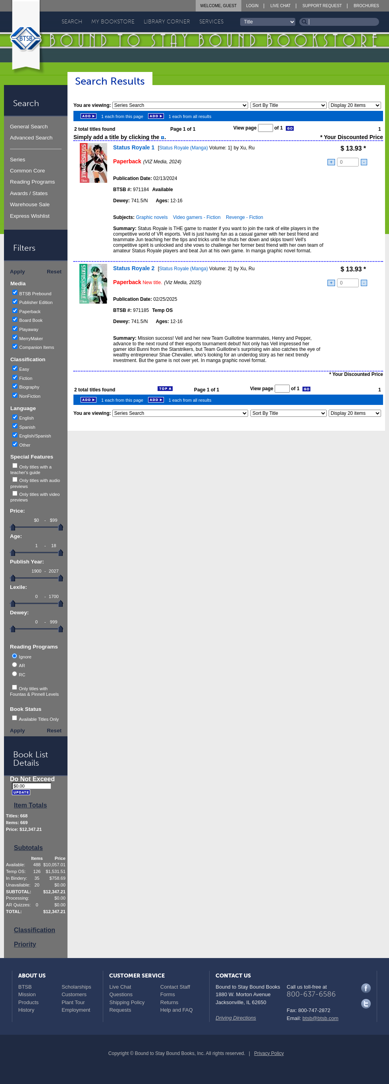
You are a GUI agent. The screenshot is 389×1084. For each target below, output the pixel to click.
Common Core (27, 171)
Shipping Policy (126, 1002)
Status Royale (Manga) (183, 148)
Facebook (366, 988)
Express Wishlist (30, 216)
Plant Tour (73, 1002)
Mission (27, 994)
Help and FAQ (176, 1010)
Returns (169, 1002)
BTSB (25, 987)
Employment (76, 1010)
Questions (121, 994)
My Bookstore (113, 21)
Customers (74, 994)
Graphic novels (152, 217)
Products (28, 1002)
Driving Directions (236, 1018)
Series (17, 160)
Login (252, 6)
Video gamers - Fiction (197, 217)
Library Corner (167, 21)
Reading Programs (32, 182)
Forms (167, 994)
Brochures (366, 6)
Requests (120, 1010)
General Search (29, 127)
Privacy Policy (269, 1053)
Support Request (322, 6)
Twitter (366, 1004)
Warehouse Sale (30, 204)
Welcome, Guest (218, 6)
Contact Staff (175, 987)
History (26, 1010)
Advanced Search (31, 138)
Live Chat (280, 6)
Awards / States (29, 193)
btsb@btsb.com (320, 1018)
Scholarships (76, 987)
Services (211, 21)
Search (72, 21)
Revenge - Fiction (244, 217)
